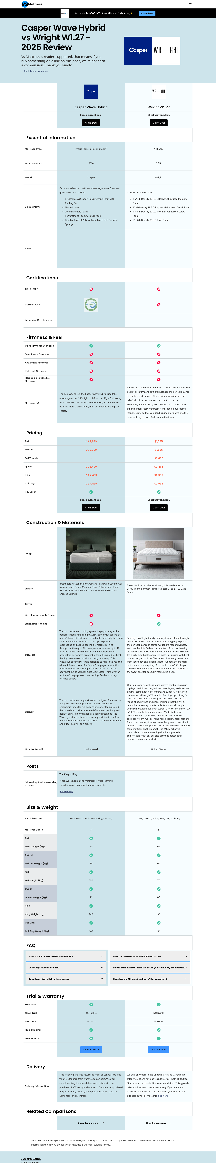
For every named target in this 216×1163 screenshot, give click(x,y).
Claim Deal (147, 13)
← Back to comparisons (34, 71)
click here (163, 1095)
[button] (190, 4)
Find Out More (91, 1049)
